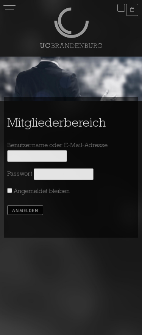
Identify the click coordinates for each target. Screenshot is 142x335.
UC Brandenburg (71, 27)
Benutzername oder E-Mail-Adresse (57, 146)
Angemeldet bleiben (38, 192)
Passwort (19, 175)
